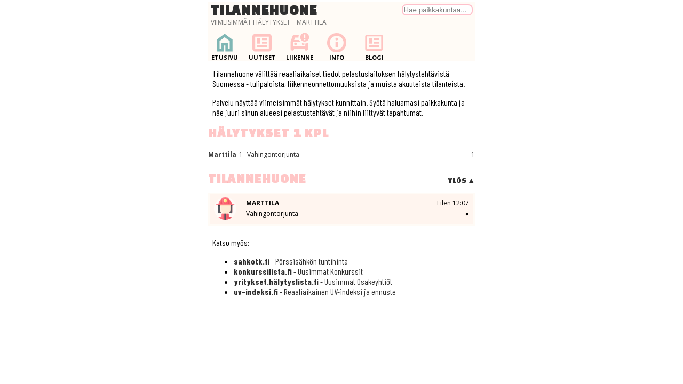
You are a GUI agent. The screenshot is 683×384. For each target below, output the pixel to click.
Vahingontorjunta (273, 154)
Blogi (374, 46)
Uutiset (262, 46)
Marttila (222, 154)
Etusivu (225, 46)
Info (337, 46)
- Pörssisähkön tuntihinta (291, 261)
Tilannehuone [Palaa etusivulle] (264, 10)
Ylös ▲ (461, 181)
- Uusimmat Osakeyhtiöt (313, 281)
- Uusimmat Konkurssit (298, 271)
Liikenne (299, 46)
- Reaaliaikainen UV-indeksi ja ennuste (315, 291)
